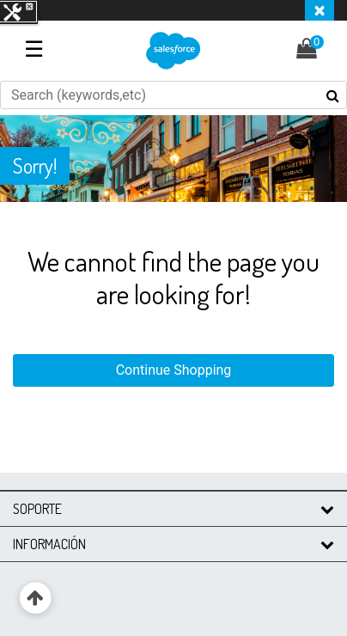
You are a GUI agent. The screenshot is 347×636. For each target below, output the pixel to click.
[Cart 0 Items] (315, 51)
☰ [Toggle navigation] (34, 49)
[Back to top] (35, 598)
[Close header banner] (319, 10)
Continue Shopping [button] (174, 370)
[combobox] (173, 95)
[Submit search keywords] (332, 95)
